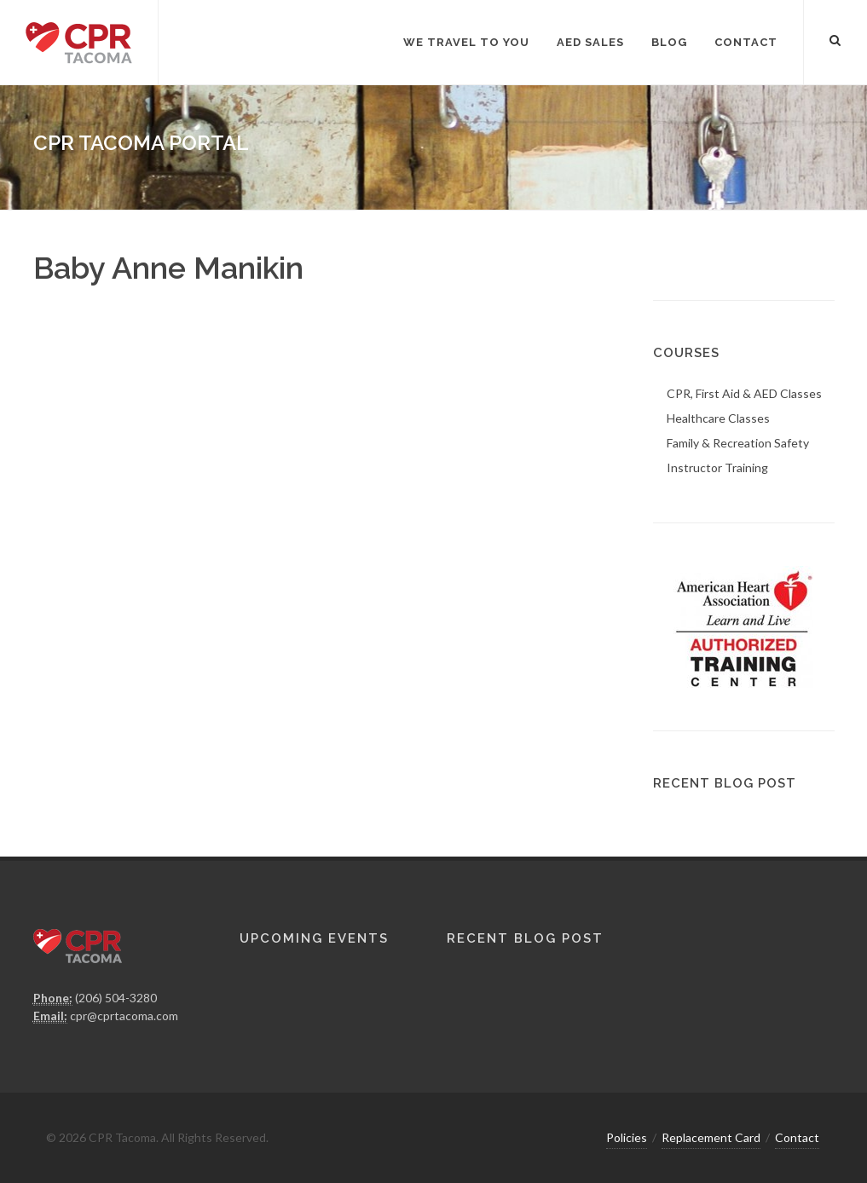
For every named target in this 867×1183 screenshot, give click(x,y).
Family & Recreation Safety (738, 443)
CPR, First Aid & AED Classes (744, 393)
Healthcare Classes (718, 418)
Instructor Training (717, 467)
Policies (626, 1137)
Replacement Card (711, 1137)
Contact (797, 1137)
